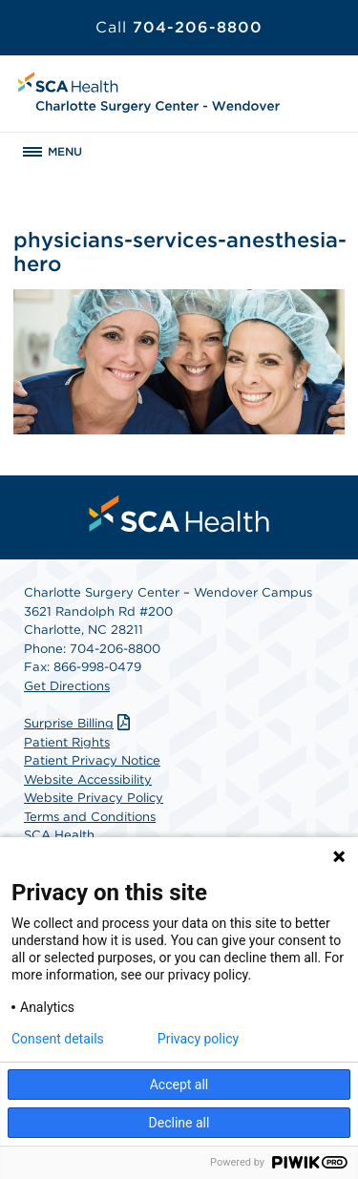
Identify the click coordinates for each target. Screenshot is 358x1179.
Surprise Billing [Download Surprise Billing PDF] (79, 723)
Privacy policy (198, 1038)
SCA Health (59, 835)
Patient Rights (67, 742)
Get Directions (67, 686)
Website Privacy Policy (93, 797)
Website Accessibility (88, 779)
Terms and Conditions (90, 817)
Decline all (179, 1122)
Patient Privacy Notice (92, 760)
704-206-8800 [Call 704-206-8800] (179, 27)
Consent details (57, 1038)
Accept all (179, 1084)
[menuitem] (179, 513)
